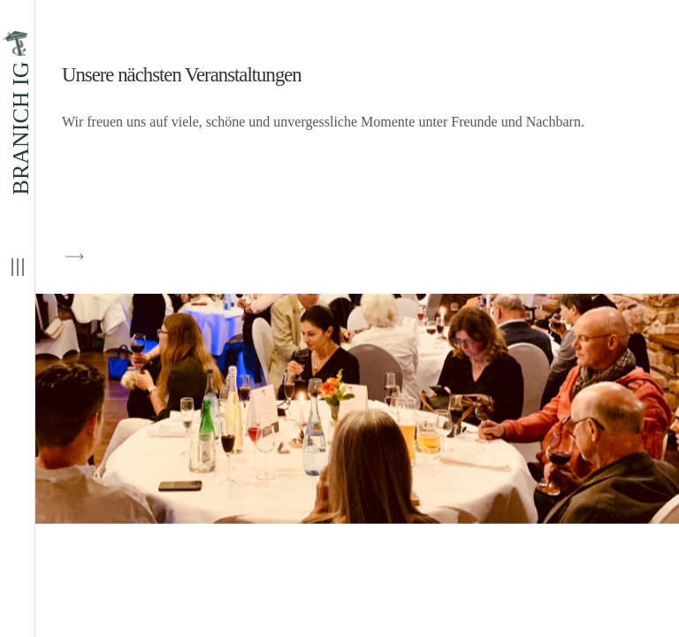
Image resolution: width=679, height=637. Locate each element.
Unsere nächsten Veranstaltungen (181, 75)
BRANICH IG (17, 113)
